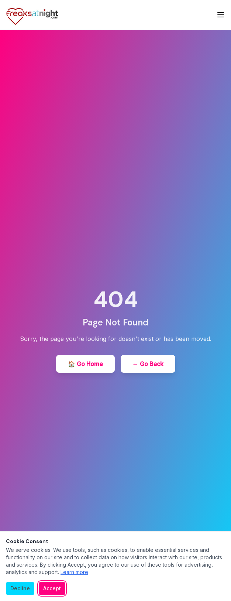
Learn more (74, 572)
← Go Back (147, 364)
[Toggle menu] (220, 14)
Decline (20, 588)
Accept (52, 588)
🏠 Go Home (85, 364)
